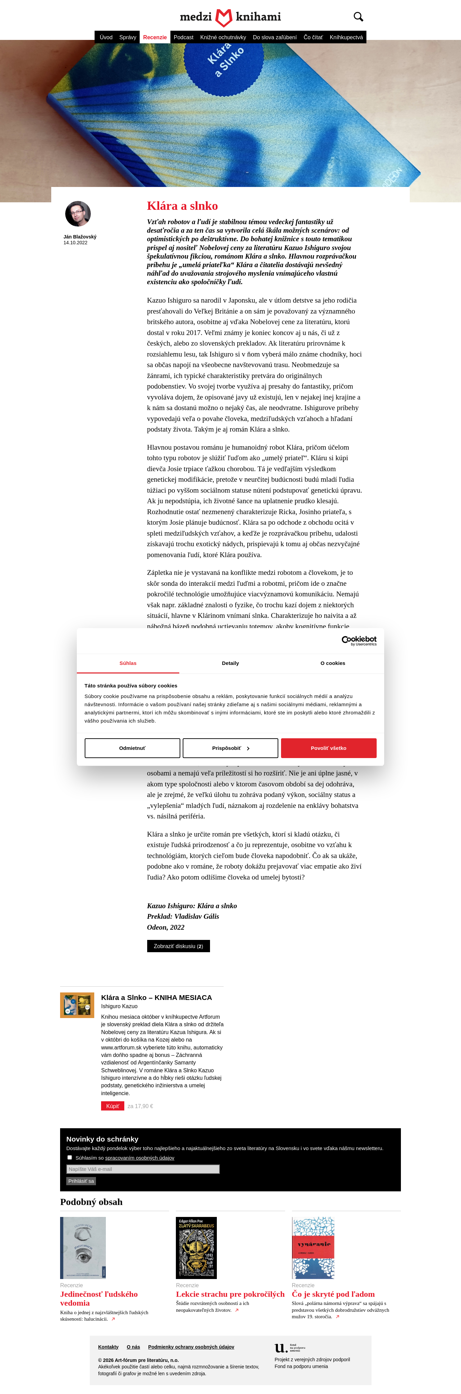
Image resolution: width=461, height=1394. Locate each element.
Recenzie (155, 37)
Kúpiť (112, 1106)
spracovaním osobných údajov (139, 1158)
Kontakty (108, 1347)
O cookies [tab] (333, 663)
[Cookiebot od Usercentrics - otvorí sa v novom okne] (347, 641)
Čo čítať (313, 37)
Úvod (106, 37)
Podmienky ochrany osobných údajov (191, 1347)
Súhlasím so (124, 1158)
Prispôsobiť (230, 748)
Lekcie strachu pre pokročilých (230, 1294)
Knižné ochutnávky (223, 37)
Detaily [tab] (230, 663)
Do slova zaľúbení (275, 37)
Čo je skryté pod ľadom (333, 1294)
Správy (128, 37)
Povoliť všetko (329, 748)
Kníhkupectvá (346, 37)
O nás (133, 1347)
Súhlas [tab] (128, 663)
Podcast (184, 37)
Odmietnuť (132, 748)
